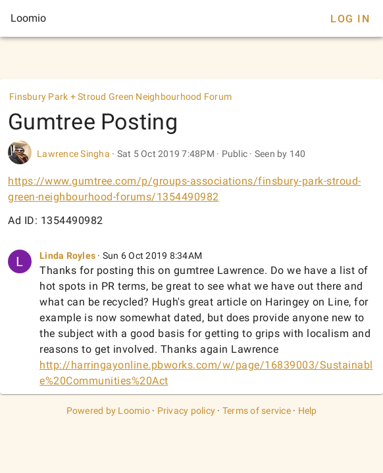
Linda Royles (67, 255)
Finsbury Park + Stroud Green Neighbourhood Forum (120, 96)
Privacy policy (186, 410)
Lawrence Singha (73, 153)
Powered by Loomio (108, 410)
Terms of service (256, 410)
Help (307, 410)
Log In (350, 18)
